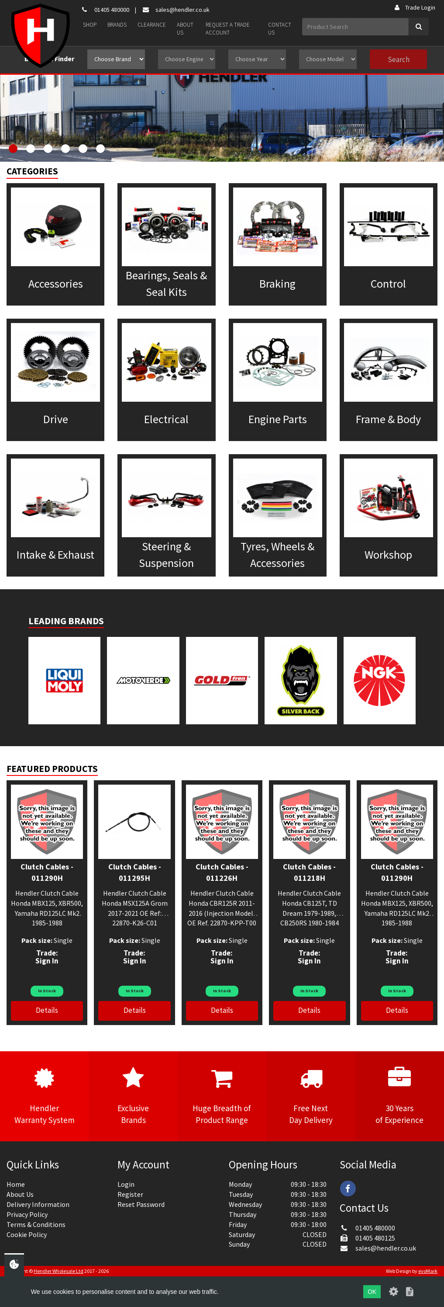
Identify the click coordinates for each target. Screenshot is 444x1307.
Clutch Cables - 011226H (222, 872)
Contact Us (279, 29)
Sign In (47, 961)
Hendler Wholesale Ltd (58, 1271)
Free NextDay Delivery (310, 1096)
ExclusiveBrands (133, 1096)
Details (47, 1010)
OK (372, 1291)
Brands (117, 24)
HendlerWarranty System (44, 1096)
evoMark (427, 1271)
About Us (185, 29)
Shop (89, 24)
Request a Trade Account (228, 29)
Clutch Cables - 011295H (134, 872)
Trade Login (414, 7)
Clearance (152, 24)
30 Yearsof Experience (399, 1096)
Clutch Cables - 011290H (47, 872)
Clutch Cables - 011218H (309, 872)
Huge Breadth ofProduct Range (222, 1096)
